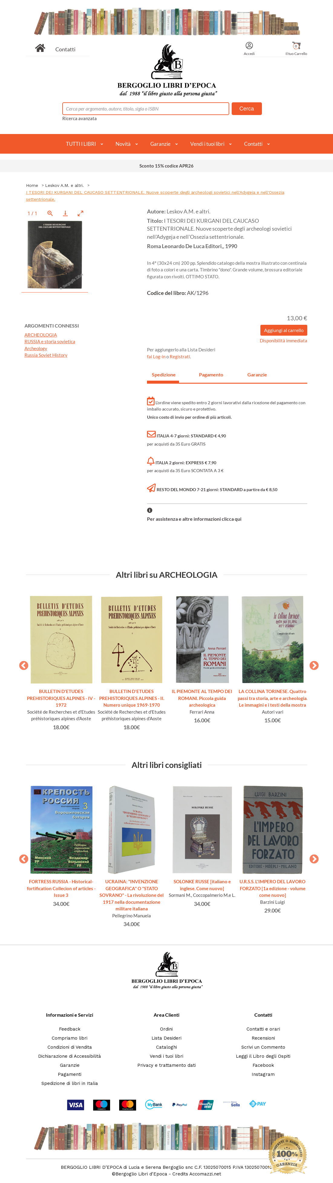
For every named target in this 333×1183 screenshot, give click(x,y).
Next (312, 664)
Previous (21, 664)
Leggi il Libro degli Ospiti (263, 1056)
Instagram (263, 1074)
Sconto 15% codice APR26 (166, 165)
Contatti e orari (263, 1029)
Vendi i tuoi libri (207, 144)
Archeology (35, 348)
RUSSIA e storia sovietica (49, 341)
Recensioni (263, 1038)
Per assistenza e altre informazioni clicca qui (194, 519)
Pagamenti (69, 1074)
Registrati (180, 356)
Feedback (69, 1029)
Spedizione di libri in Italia (69, 1083)
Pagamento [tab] (211, 374)
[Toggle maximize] (80, 213)
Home (32, 185)
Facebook (263, 1065)
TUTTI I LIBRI (81, 144)
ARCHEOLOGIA (40, 334)
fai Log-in (156, 356)
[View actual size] (50, 213)
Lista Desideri (166, 1038)
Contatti (65, 49)
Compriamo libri (69, 1038)
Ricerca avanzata (79, 118)
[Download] (65, 213)
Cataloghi (166, 1047)
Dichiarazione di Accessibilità (69, 1056)
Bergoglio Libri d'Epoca (141, 1174)
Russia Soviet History (45, 355)
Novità (123, 144)
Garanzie (160, 144)
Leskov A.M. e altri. (64, 185)
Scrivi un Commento (263, 1047)
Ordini (166, 1029)
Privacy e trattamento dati (166, 1065)
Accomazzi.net (205, 1174)
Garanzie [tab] (257, 374)
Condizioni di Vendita (69, 1047)
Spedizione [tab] (164, 374)
